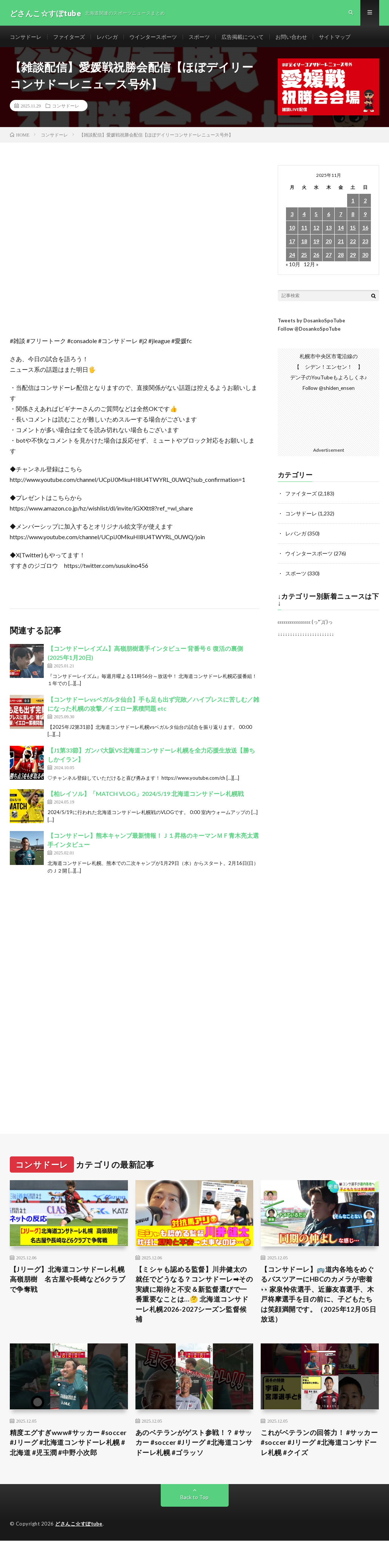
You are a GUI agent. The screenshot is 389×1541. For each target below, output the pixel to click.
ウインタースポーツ (153, 37)
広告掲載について (242, 37)
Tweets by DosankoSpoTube (311, 322)
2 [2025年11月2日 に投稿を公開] (365, 202)
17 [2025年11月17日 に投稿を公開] (292, 243)
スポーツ (199, 37)
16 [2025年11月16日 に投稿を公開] (365, 229)
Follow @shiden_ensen (328, 389)
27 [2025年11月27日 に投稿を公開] (329, 256)
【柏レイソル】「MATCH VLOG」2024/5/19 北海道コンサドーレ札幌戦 (146, 795)
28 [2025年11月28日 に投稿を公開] (341, 256)
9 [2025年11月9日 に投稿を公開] (365, 216)
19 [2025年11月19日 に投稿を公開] (316, 243)
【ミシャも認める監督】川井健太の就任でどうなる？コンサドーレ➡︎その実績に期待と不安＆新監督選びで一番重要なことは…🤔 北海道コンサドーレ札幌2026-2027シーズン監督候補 (194, 1295)
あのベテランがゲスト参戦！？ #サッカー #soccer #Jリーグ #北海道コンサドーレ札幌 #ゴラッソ (194, 1444)
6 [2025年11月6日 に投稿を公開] (328, 216)
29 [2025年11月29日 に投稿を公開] (353, 256)
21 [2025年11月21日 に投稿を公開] (341, 243)
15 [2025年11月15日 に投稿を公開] (353, 229)
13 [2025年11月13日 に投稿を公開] (329, 229)
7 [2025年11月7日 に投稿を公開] (340, 216)
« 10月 (293, 266)
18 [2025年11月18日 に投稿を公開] (304, 243)
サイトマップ (335, 37)
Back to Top (194, 1499)
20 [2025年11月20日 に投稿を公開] (329, 243)
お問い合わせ (291, 37)
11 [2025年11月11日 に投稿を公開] (304, 229)
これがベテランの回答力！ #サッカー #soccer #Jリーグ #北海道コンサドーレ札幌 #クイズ (319, 1444)
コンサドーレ (26, 37)
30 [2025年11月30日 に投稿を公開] (365, 256)
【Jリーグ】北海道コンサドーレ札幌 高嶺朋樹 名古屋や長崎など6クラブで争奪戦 (69, 1279)
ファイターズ (69, 37)
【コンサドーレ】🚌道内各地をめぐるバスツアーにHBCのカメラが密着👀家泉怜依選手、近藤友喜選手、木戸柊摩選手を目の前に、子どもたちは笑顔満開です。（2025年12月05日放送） (318, 1295)
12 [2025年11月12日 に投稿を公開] (316, 229)
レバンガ (107, 37)
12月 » (311, 266)
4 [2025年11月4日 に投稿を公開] (304, 216)
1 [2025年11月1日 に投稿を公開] (352, 202)
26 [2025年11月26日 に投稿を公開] (316, 256)
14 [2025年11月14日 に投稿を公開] (341, 229)
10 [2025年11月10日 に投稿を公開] (292, 229)
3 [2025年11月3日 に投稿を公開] (292, 216)
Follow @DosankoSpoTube (309, 331)
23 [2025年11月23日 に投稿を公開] (365, 243)
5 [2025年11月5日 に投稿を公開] (316, 216)
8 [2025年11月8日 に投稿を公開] (352, 216)
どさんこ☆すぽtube (79, 1526)
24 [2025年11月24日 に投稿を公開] (292, 256)
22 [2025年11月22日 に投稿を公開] (353, 243)
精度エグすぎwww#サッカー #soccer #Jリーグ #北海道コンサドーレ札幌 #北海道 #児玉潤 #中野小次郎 (68, 1444)
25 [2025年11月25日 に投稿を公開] (304, 256)
